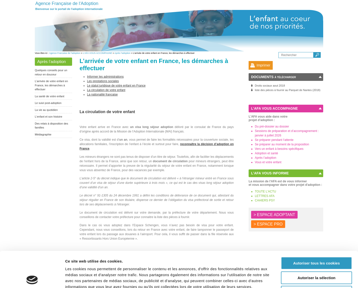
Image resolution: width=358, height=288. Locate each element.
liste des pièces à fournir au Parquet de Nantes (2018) (287, 90)
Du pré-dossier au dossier (272, 126)
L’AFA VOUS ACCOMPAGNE (97, 53)
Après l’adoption (122, 53)
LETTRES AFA (264, 196)
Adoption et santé (266, 153)
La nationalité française (102, 94)
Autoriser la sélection (317, 242)
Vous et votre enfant (268, 162)
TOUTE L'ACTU (265, 191)
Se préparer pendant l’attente (274, 140)
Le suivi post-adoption (48, 102)
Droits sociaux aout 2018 (270, 85)
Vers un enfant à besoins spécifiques (279, 149)
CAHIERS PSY (265, 200)
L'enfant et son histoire (48, 116)
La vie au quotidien (46, 109)
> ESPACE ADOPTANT (274, 215)
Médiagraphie (43, 134)
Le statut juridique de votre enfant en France (116, 85)
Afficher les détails (274, 278)
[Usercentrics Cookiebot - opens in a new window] (32, 278)
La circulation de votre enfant (106, 90)
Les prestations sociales (103, 81)
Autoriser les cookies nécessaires (316, 256)
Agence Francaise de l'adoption (65, 53)
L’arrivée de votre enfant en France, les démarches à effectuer (51, 85)
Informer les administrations (105, 76)
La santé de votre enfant (49, 96)
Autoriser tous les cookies (316, 227)
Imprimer (263, 65)
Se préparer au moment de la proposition (282, 144)
